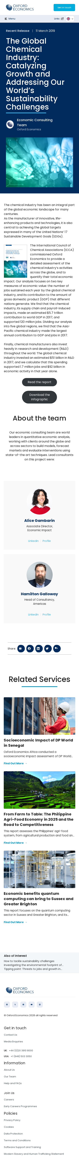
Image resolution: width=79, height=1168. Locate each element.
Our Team (10, 1076)
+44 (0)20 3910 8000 (21, 1050)
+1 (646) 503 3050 (21, 1056)
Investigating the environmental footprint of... (33, 965)
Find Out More (15, 764)
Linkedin (33, 541)
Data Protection (13, 1133)
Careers (9, 1099)
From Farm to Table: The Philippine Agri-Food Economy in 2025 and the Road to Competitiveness (39, 819)
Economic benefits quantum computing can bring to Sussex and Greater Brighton (39, 899)
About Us (9, 1069)
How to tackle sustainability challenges (29, 961)
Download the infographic (39, 397)
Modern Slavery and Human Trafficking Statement (34, 1153)
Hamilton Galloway (39, 594)
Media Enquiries (13, 1041)
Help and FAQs (13, 1083)
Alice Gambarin (39, 520)
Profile (47, 541)
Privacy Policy (12, 1120)
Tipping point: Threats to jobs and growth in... (33, 969)
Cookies (9, 1126)
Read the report (39, 382)
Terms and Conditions (17, 1140)
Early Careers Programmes (20, 1106)
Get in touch (64, 7)
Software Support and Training (22, 1147)
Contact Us (10, 1034)
